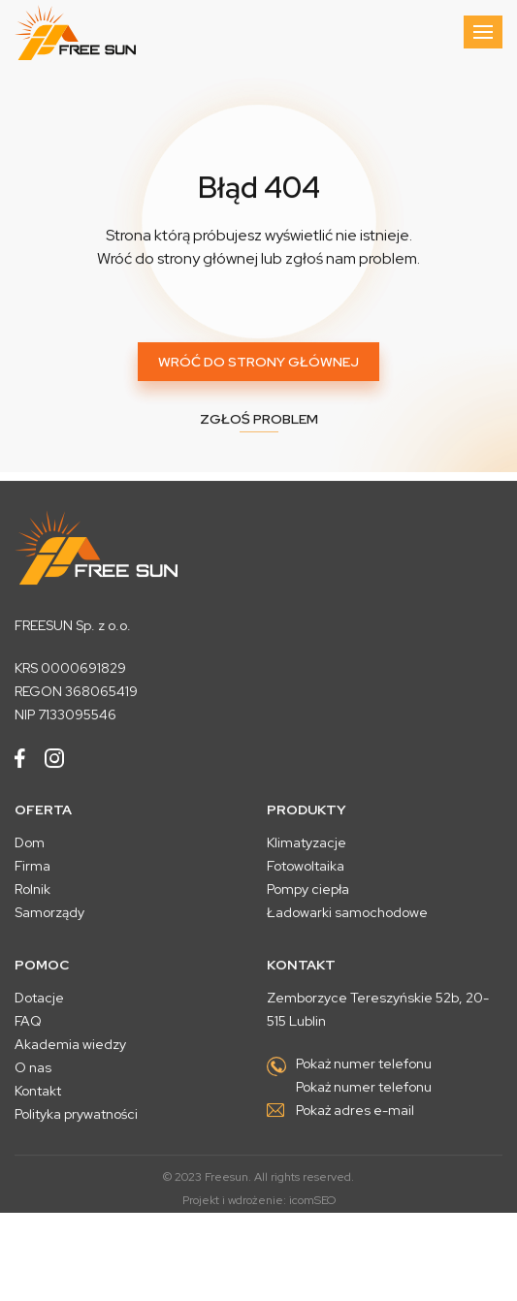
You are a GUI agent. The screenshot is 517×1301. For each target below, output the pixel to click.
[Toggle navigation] (483, 32)
